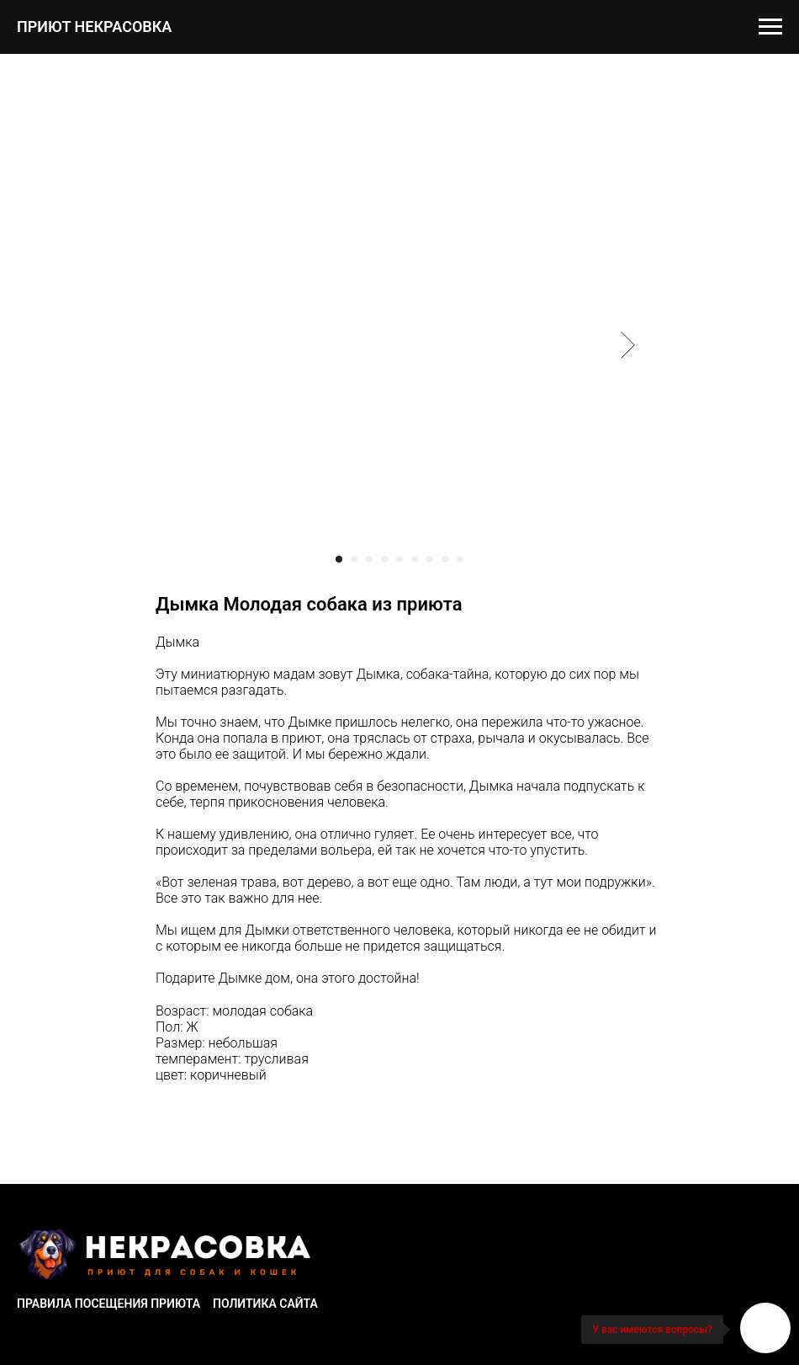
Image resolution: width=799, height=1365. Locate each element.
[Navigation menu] (770, 27)
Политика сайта (265, 1303)
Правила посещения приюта (108, 1303)
